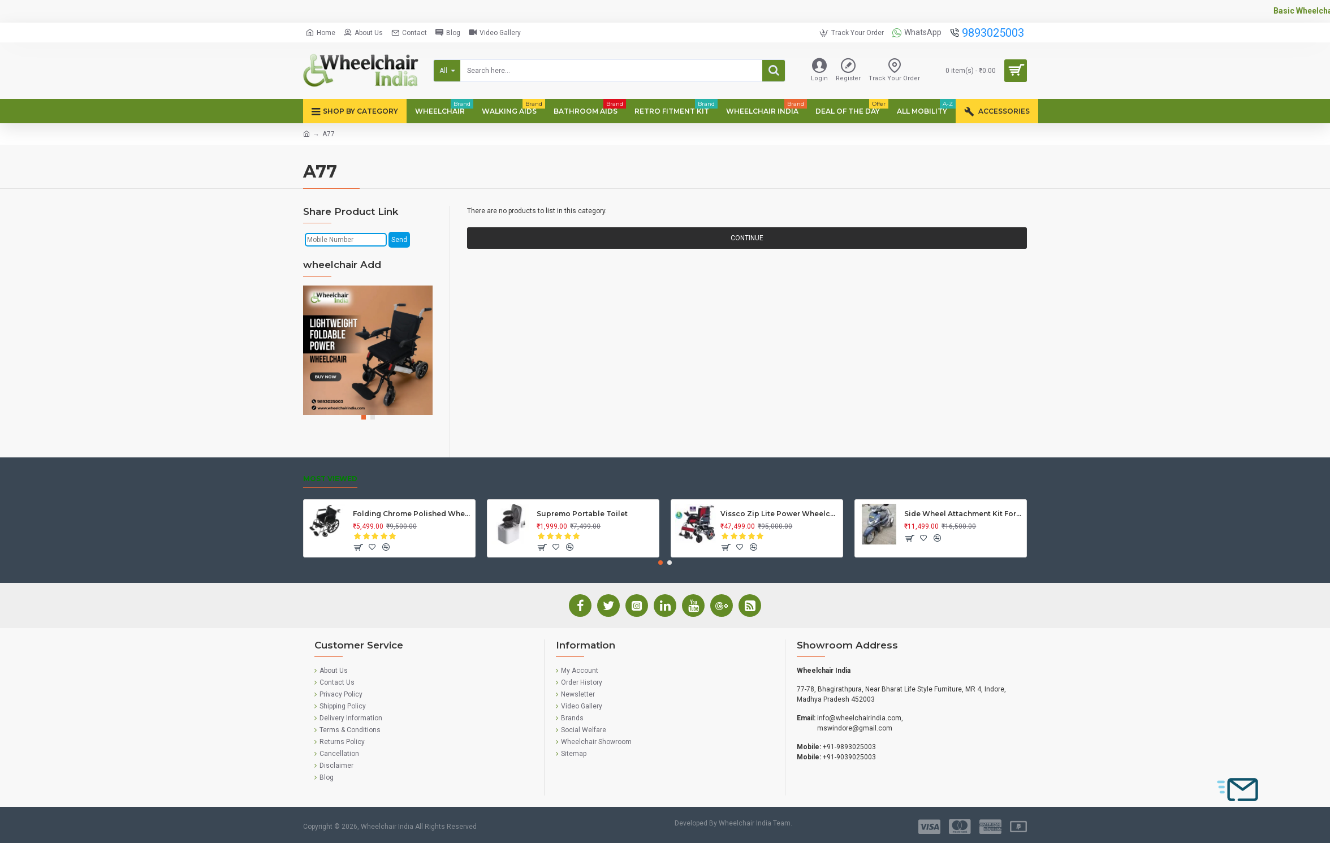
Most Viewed (330, 478)
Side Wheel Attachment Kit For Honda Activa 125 (963, 513)
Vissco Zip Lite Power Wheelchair (779, 513)
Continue (747, 238)
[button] (363, 417)
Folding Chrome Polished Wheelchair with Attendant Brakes (412, 513)
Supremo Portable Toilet (582, 513)
